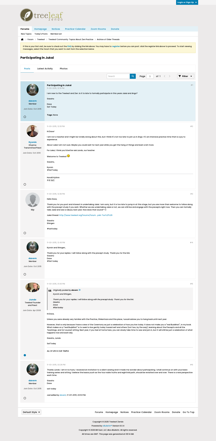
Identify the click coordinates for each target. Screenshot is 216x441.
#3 (191, 194)
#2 (191, 126)
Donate (115, 28)
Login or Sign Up (187, 2)
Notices (56, 28)
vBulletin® (107, 425)
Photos (64, 68)
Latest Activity (45, 68)
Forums (25, 28)
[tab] (27, 69)
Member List (56, 34)
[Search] (121, 76)
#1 (192, 85)
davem (63, 395)
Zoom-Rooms (98, 28)
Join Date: (28, 109)
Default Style (31, 412)
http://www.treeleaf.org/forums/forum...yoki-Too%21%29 (85, 215)
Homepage (40, 28)
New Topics (26, 34)
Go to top (188, 412)
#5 (191, 283)
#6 (191, 364)
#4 (191, 242)
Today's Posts (41, 34)
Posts (27, 68)
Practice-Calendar (75, 28)
